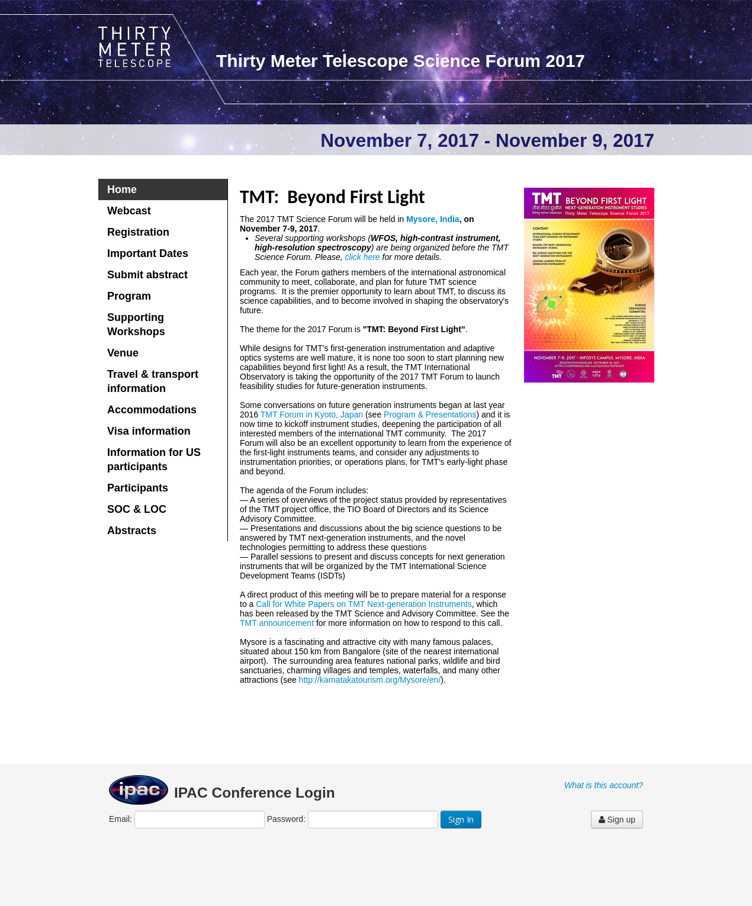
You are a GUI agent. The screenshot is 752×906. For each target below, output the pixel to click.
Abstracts (131, 530)
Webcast (129, 211)
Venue (123, 353)
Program (129, 296)
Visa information (149, 431)
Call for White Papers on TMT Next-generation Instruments (363, 604)
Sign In (461, 819)
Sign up (617, 819)
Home (122, 189)
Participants (137, 488)
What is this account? (603, 785)
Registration (138, 232)
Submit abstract (147, 275)
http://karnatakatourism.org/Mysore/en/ (370, 680)
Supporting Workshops (136, 324)
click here (362, 257)
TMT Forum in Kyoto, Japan (312, 414)
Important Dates (147, 253)
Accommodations (152, 410)
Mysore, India (432, 219)
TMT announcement (277, 623)
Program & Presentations (430, 414)
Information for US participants (154, 459)
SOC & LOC (136, 509)
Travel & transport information (152, 381)
